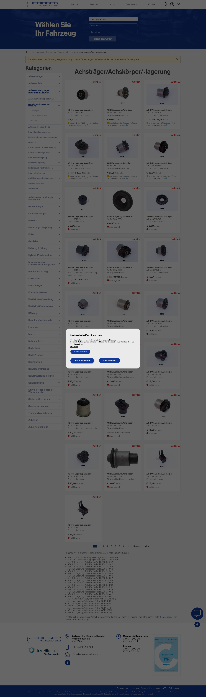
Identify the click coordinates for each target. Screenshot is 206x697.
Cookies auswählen (80, 352)
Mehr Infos (74, 347)
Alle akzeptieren (82, 360)
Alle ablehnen (109, 360)
